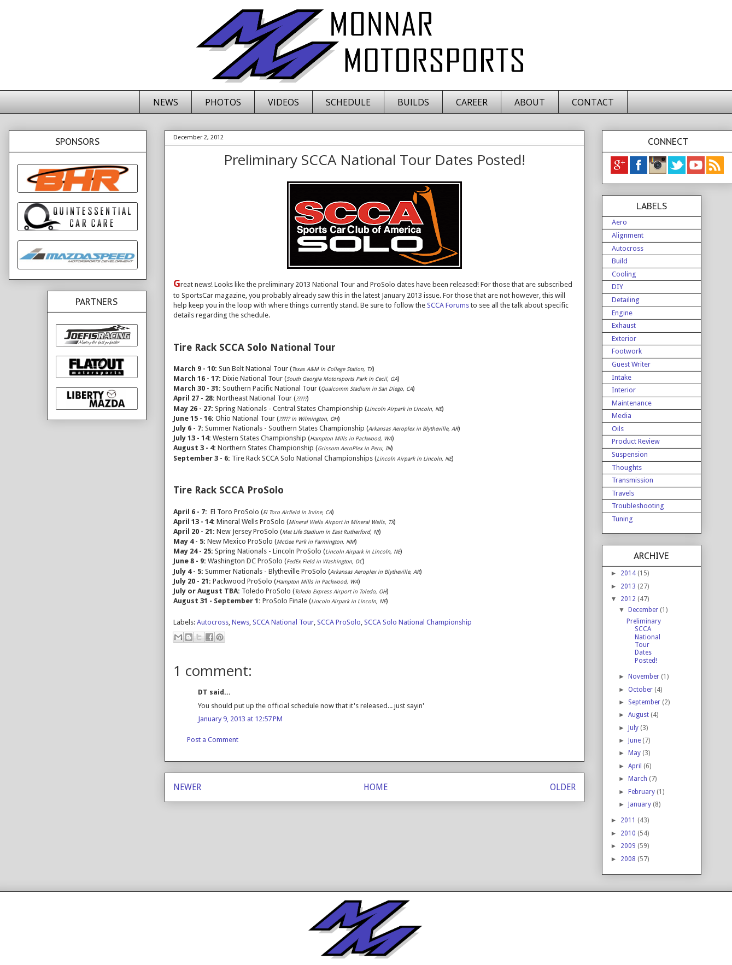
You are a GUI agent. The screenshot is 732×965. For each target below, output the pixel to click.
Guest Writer (631, 364)
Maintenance (632, 403)
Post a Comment (212, 739)
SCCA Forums (448, 305)
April (635, 766)
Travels (623, 493)
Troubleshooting (638, 506)
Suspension (630, 454)
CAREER (472, 102)
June (635, 740)
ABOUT (529, 102)
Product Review (636, 441)
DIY (617, 287)
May (635, 753)
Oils (618, 429)
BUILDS (413, 102)
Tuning (622, 519)
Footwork (627, 351)
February (642, 792)
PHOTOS (223, 102)
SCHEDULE (348, 102)
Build (620, 261)
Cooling (624, 274)
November (644, 676)
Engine (622, 313)
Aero (619, 222)
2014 (628, 573)
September (645, 702)
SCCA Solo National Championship (418, 622)
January (640, 804)
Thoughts (627, 467)
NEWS (165, 102)
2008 (628, 859)
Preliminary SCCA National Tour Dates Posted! (643, 640)
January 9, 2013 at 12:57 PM (240, 719)
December (644, 610)
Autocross (213, 622)
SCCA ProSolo (339, 622)
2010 (628, 833)
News (240, 622)
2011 (628, 820)
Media (621, 415)
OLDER (563, 787)
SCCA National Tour (283, 622)
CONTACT (593, 102)
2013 (628, 586)
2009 (628, 846)
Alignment (627, 235)
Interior (624, 390)
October (641, 689)
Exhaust (624, 325)
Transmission (632, 480)
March (638, 778)
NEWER (187, 787)
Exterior (624, 338)
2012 (628, 599)
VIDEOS (283, 102)
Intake (621, 377)
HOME (376, 787)
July (634, 728)
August (639, 715)
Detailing (626, 300)
